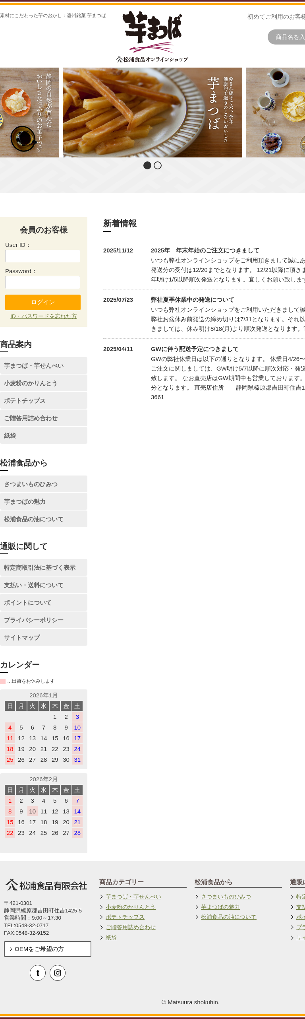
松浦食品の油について (34, 519)
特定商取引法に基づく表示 (39, 567)
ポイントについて (28, 602)
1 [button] (148, 166)
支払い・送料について (34, 585)
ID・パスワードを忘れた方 (43, 316)
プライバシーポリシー (34, 620)
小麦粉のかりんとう (31, 383)
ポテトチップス (25, 400)
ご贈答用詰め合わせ (31, 418)
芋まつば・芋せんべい (34, 365)
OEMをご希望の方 (39, 948)
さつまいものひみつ (31, 484)
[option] (152, 112)
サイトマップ (22, 637)
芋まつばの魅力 (25, 501)
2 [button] (158, 166)
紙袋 (10, 435)
